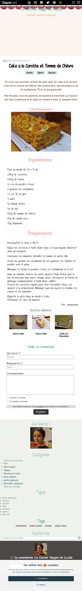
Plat (4, 506)
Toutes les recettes (13, 460)
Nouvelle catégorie (13, 483)
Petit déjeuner (9, 498)
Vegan (7, 470)
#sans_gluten (36, 525)
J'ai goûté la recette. (17, 401)
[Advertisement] (41, 36)
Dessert (6, 508)
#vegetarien (21, 525)
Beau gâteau (10, 476)
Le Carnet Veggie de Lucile (41, 8)
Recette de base (12, 473)
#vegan (48, 525)
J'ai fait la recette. (16, 397)
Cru (6, 463)
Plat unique (9, 466)
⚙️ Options (41, 585)
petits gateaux (11, 480)
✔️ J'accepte (41, 578)
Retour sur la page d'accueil (18, 61)
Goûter (5, 500)
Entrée (5, 503)
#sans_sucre (60, 525)
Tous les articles (12, 486)
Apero (5, 511)
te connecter (39, 407)
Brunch (6, 514)
